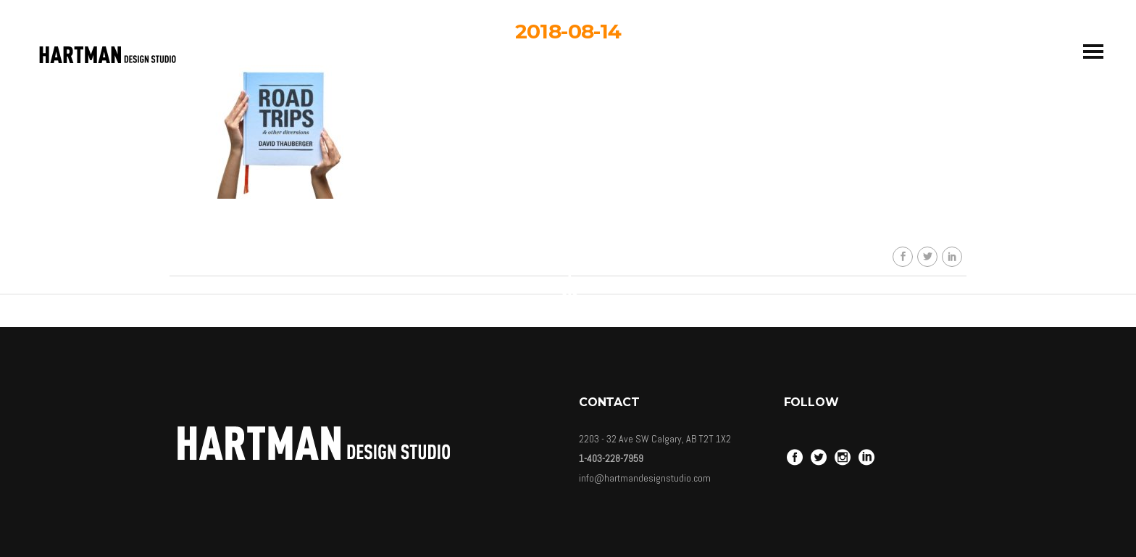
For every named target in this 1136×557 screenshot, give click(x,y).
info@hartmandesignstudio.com (645, 477)
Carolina (578, 158)
